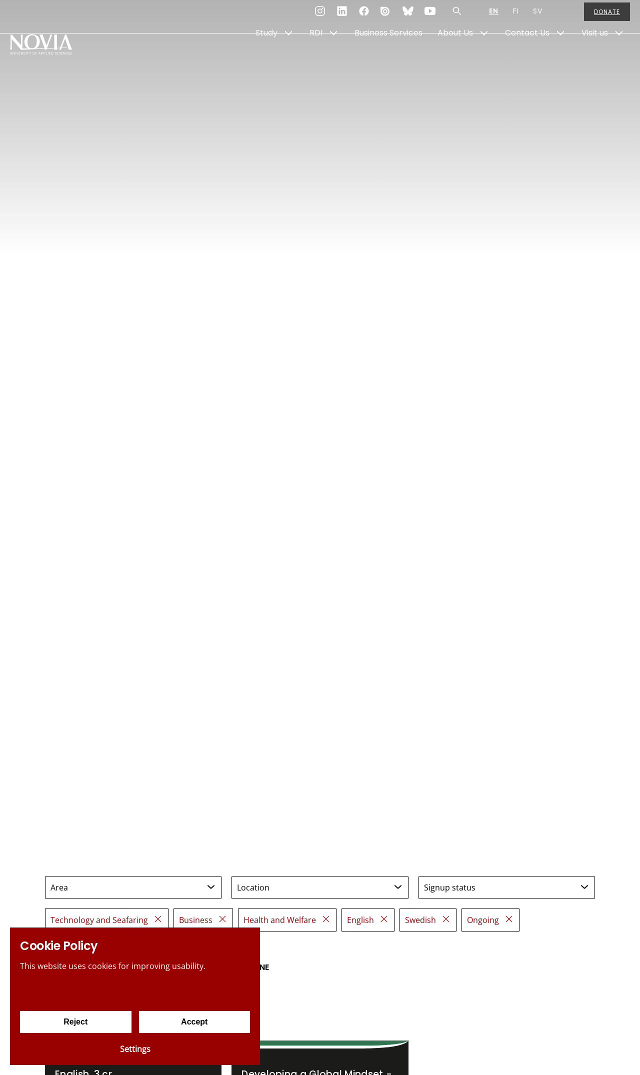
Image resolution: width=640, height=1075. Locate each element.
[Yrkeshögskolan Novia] (50, 59)
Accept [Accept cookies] (194, 1022)
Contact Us (527, 58)
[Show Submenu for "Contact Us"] (561, 59)
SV (537, 17)
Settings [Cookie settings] (135, 1049)
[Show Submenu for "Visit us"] (619, 59)
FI (516, 17)
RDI (316, 58)
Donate (607, 17)
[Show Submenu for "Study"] (289, 59)
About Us (455, 58)
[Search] (457, 17)
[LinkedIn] (342, 17)
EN (493, 17)
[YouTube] (430, 17)
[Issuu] (386, 17)
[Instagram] (320, 17)
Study (267, 58)
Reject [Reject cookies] (76, 1022)
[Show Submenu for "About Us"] (484, 59)
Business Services (388, 58)
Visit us (595, 58)
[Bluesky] (408, 17)
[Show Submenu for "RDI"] (333, 59)
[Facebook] (364, 17)
